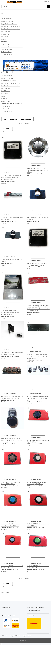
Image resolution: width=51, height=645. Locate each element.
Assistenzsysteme (6, 19)
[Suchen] (48, 6)
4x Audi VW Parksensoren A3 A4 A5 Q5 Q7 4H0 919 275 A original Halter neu (37, 398)
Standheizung (5, 44)
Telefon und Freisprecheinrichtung (12, 47)
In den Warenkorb (10, 173)
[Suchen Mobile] (24, 6)
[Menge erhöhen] (21, 169)
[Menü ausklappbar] (3, 2)
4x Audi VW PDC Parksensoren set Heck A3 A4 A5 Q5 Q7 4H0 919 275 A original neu (12, 440)
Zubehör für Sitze (6, 54)
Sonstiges (4, 42)
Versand (28, 636)
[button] (40, 2)
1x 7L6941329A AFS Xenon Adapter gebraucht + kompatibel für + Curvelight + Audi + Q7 (11, 177)
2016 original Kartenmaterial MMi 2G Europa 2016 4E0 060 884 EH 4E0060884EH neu (12, 312)
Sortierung (13, 119)
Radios (3, 39)
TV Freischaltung (6, 52)
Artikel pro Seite (26, 119)
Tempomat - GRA (6, 49)
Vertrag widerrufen (34, 610)
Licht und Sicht (6, 31)
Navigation (4, 36)
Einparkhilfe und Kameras (9, 24)
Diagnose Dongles (7, 21)
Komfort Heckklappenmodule (10, 29)
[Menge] (13, 169)
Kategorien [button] (5, 592)
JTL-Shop (28, 640)
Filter (4, 119)
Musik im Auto (5, 34)
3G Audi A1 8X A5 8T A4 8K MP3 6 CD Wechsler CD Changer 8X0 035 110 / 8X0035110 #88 (38, 356)
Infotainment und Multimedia (10, 26)
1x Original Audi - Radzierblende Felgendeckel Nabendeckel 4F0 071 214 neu (37, 170)
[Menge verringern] (4, 169)
